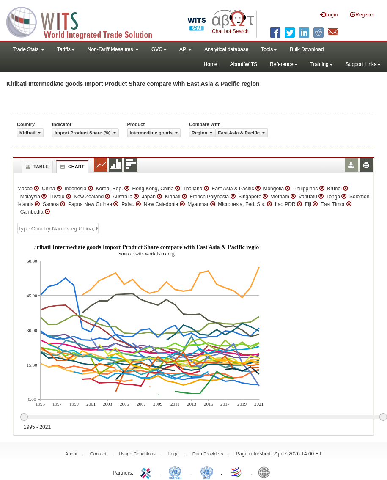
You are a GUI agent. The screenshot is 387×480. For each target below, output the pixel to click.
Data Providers (207, 453)
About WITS (244, 64)
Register (362, 14)
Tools (269, 49)
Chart (71, 166)
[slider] (203, 417)
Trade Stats (28, 49)
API (185, 49)
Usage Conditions (137, 453)
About (71, 453)
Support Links (363, 64)
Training (321, 64)
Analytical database (226, 49)
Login (329, 14)
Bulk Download (307, 49)
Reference (283, 64)
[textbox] (58, 228)
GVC (159, 49)
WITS (84, 21)
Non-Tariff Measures (113, 49)
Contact (98, 453)
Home (210, 64)
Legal (174, 453)
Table (36, 166)
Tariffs (66, 49)
